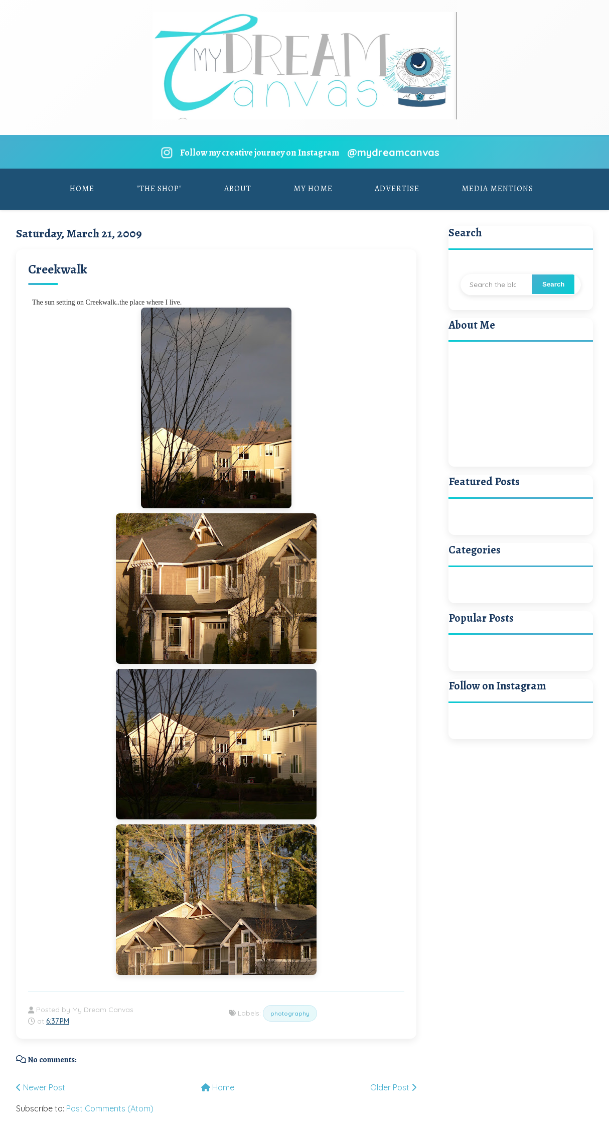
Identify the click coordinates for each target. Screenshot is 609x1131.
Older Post (393, 1087)
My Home (313, 188)
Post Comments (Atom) (110, 1108)
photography (290, 1013)
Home (82, 188)
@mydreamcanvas (393, 152)
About (237, 188)
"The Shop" (159, 188)
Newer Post (40, 1087)
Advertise (397, 188)
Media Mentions (497, 188)
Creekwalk (57, 269)
